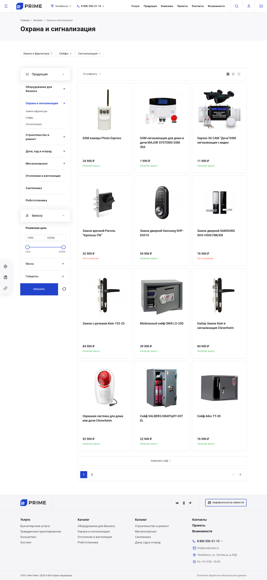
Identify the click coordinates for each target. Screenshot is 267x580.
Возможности (216, 6)
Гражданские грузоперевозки (40, 531)
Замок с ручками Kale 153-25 (103, 323)
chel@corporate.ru (208, 548)
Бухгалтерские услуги (35, 526)
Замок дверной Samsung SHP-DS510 (162, 233)
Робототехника (36, 200)
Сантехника (34, 188)
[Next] (240, 474)
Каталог (38, 20)
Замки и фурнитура (37, 53)
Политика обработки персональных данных (222, 575)
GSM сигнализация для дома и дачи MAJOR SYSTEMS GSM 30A (162, 142)
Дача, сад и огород (39, 151)
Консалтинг (28, 537)
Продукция (150, 6)
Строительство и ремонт (37, 137)
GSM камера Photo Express (102, 138)
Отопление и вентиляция (43, 175)
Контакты (198, 6)
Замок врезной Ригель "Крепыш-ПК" (99, 233)
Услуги (135, 6)
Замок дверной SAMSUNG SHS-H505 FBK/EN (216, 233)
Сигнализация (89, 53)
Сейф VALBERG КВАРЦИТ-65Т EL (161, 418)
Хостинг (26, 542)
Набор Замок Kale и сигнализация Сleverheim (215, 326)
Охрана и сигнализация (42, 103)
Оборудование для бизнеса (39, 89)
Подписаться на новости (226, 502)
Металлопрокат (37, 163)
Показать (39, 289)
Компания (167, 6)
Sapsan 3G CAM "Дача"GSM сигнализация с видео (216, 140)
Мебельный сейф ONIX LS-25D (162, 323)
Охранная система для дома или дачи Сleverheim (103, 418)
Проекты (182, 6)
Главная (25, 20)
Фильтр (45, 215)
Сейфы (65, 53)
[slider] (27, 247)
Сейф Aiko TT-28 (209, 416)
